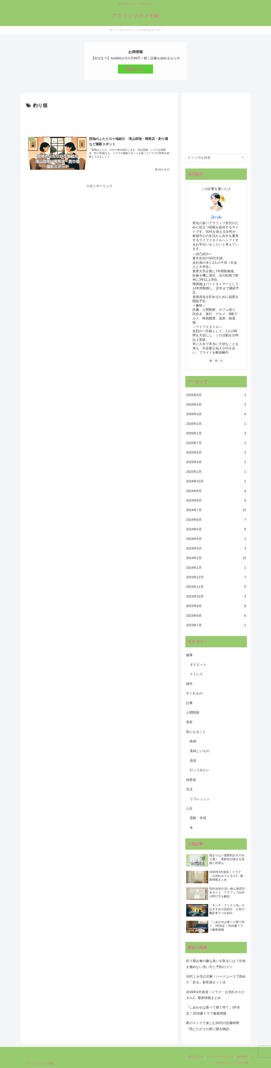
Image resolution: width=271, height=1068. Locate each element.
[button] (243, 158)
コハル (216, 217)
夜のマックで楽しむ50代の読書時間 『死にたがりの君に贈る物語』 (214, 1026)
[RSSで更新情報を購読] (221, 360)
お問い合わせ (195, 1056)
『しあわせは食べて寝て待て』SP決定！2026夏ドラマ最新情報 (213, 1010)
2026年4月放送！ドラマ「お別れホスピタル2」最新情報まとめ (215, 995)
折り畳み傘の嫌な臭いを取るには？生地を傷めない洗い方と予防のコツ (215, 964)
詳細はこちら (135, 69)
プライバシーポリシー (220, 1056)
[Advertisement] (99, 120)
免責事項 (242, 1056)
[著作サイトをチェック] (210, 360)
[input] (216, 158)
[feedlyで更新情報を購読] (216, 360)
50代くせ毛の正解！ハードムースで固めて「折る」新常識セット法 (216, 979)
